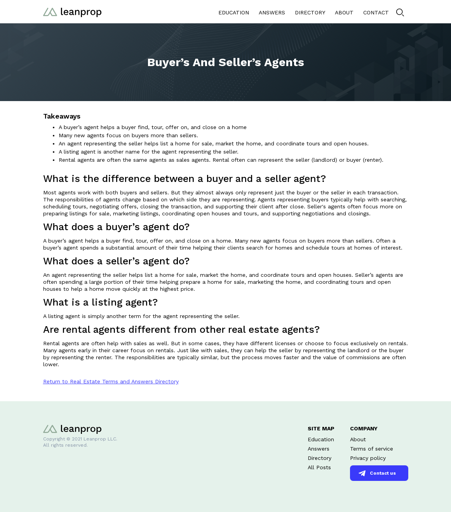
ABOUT (344, 12)
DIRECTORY (310, 12)
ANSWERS (272, 12)
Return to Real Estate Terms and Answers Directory (111, 381)
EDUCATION (233, 12)
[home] (72, 11)
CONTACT (376, 12)
